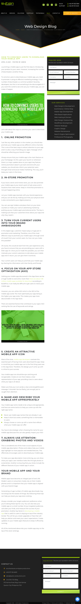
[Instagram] (52, 5)
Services (12, 13)
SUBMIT (63, 92)
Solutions (20, 13)
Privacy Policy (46, 603)
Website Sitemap (70, 603)
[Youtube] (56, 5)
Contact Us (56, 13)
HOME (17, 29)
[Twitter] (48, 5)
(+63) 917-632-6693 (73, 3)
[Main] (12, 5)
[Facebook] (44, 5)
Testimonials (40, 13)
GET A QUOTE (72, 13)
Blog (48, 13)
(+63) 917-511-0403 (73, 6)
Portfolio (30, 13)
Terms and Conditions (58, 603)
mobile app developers (22, 359)
